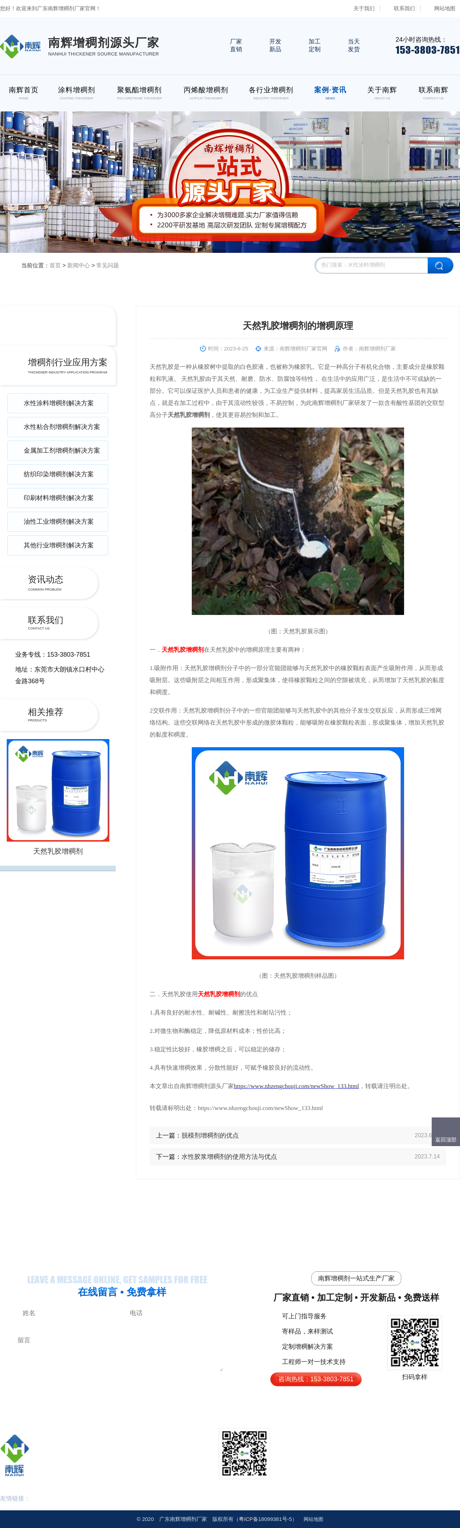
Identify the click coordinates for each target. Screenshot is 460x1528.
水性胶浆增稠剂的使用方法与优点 (229, 1156)
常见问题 (107, 265)
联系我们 (404, 8)
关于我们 (364, 8)
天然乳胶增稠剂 (58, 851)
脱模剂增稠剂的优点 (210, 1135)
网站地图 (444, 8)
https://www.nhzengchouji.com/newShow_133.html (296, 1086)
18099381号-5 (265, 1519)
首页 (55, 265)
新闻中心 (78, 265)
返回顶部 (445, 1140)
